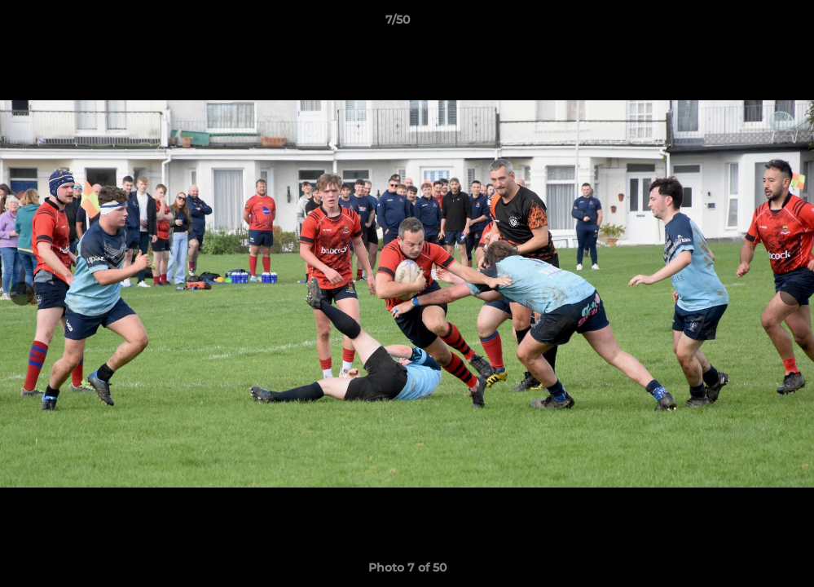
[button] (745, 23)
